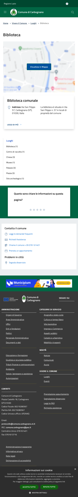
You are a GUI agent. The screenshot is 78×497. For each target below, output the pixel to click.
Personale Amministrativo (17, 337)
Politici (9, 333)
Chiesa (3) (10, 157)
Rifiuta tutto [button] (49, 487)
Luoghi (33, 23)
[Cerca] (72, 12)
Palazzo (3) (11, 167)
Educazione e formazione (17, 355)
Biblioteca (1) (12, 146)
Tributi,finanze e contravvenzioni (20, 364)
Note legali (10, 455)
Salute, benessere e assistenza (19, 373)
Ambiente (10, 369)
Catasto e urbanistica (53, 337)
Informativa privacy (14, 451)
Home (5, 23)
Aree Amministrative (15, 319)
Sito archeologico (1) (15, 178)
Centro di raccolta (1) (15, 151)
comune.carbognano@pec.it (18, 427)
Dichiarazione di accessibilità (18, 460)
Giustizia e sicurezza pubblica (18, 359)
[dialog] (39, 482)
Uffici (8, 324)
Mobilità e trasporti (52, 342)
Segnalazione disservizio (54, 398)
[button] (39, 492)
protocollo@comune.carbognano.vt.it (18, 423)
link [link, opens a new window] (63, 482)
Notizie (47, 355)
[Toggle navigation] (5, 12)
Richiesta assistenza (53, 407)
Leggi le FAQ (49, 403)
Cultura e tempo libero (53, 319)
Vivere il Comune (19, 23)
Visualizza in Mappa (39, 66)
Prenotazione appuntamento (56, 394)
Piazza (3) (10, 173)
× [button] (75, 469)
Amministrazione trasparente (19, 446)
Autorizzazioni (12, 378)
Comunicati (49, 360)
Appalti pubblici (50, 333)
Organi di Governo (14, 314)
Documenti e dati (13, 342)
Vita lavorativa (50, 324)
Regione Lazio (10, 3)
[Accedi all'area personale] (67, 3)
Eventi (47, 381)
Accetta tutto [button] (29, 487)
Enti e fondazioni (13, 328)
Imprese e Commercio (53, 328)
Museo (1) (10, 162)
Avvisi (46, 364)
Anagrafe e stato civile (53, 314)
